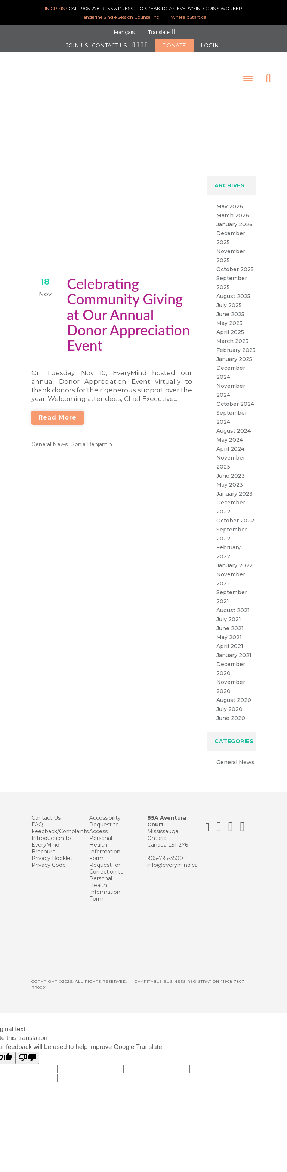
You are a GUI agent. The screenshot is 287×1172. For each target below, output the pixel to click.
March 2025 (232, 334)
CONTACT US (109, 45)
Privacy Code (48, 858)
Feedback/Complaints (60, 824)
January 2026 (234, 217)
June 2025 (230, 307)
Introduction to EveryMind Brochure (51, 838)
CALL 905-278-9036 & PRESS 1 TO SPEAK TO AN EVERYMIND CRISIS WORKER (143, 8)
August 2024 (233, 423)
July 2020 (229, 702)
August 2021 (233, 603)
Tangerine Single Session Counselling (120, 17)
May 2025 (229, 316)
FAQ (37, 817)
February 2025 (236, 343)
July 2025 (229, 298)
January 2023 (234, 486)
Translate (159, 32)
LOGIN (210, 45)
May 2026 (229, 199)
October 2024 (235, 396)
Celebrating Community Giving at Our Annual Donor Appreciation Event (128, 307)
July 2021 (228, 612)
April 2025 (230, 325)
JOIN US (77, 45)
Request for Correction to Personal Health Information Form (106, 875)
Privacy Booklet (51, 851)
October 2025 (235, 262)
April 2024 (230, 441)
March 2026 (232, 208)
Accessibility (105, 810)
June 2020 (230, 711)
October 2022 (235, 513)
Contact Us (46, 810)
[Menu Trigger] (241, 74)
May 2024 (229, 432)
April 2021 (229, 639)
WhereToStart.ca (188, 17)
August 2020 (233, 693)
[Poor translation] (27, 1050)
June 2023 (230, 468)
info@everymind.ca (172, 858)
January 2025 (234, 352)
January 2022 (234, 558)
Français (124, 32)
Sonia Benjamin (91, 437)
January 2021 (233, 648)
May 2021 (229, 630)
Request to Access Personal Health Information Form (104, 834)
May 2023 (229, 477)
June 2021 (230, 621)
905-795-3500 (165, 851)
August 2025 (233, 289)
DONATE (174, 45)
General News (49, 437)
